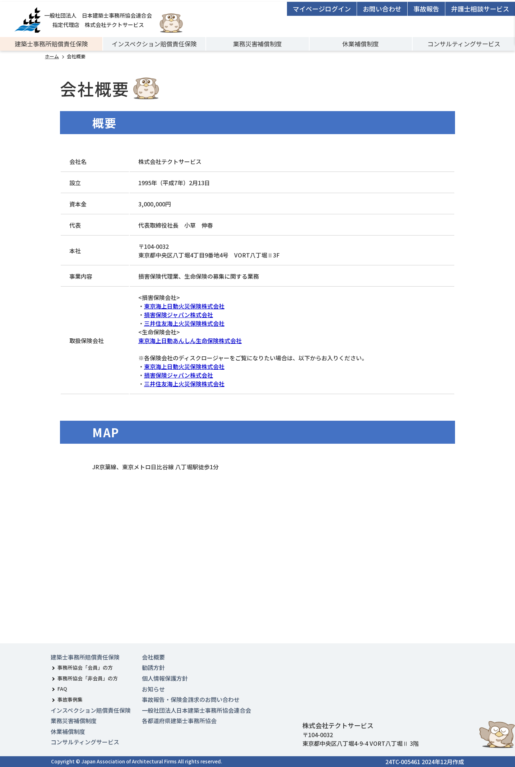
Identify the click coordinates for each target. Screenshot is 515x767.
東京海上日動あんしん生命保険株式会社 (190, 340)
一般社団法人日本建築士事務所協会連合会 (196, 710)
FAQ (62, 688)
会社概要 (153, 657)
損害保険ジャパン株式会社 (178, 314)
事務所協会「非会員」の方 (87, 678)
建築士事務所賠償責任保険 (51, 43)
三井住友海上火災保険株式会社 (184, 323)
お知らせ (153, 689)
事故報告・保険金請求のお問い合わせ (191, 699)
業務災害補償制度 (257, 43)
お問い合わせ (382, 8)
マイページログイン (322, 8)
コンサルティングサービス (463, 43)
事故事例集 (70, 699)
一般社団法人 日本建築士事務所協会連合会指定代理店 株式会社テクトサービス (83, 20)
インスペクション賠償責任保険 (154, 43)
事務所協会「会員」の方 (85, 667)
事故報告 (426, 8)
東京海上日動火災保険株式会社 (184, 306)
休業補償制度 (360, 43)
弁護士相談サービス (480, 8)
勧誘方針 (153, 667)
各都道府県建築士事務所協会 (179, 720)
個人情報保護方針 (165, 678)
